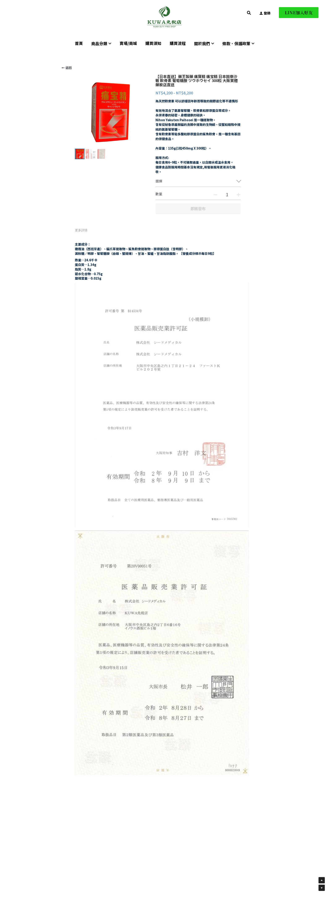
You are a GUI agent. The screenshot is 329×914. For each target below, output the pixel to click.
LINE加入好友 (299, 12)
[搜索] (249, 13)
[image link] (164, 16)
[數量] (227, 194)
